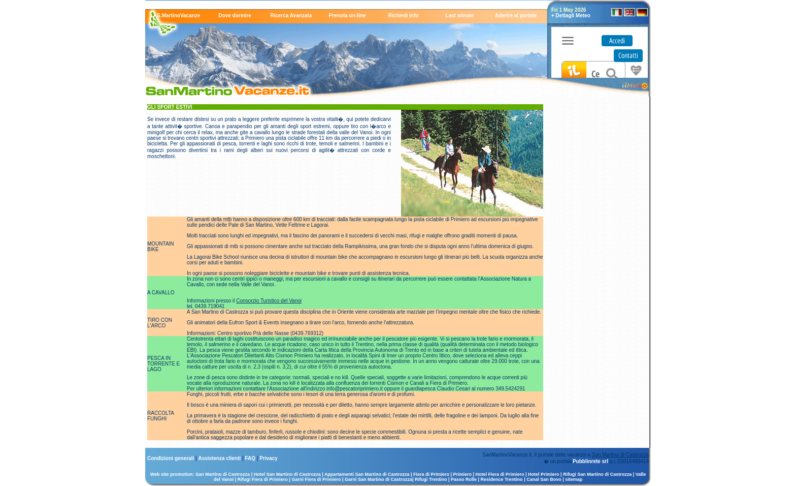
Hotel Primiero (543, 474)
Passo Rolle (464, 479)
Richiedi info (403, 15)
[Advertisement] (596, 256)
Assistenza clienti (220, 458)
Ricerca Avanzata (291, 15)
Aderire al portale (516, 15)
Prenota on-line (347, 15)
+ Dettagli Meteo (570, 15)
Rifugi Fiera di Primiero (263, 479)
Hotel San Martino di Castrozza (287, 474)
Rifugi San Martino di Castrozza (597, 474)
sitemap (573, 479)
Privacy (268, 458)
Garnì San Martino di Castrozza (378, 479)
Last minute (459, 15)
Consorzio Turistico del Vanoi (269, 300)
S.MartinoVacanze (178, 15)
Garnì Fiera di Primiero (316, 479)
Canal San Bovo (543, 479)
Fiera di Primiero (431, 474)
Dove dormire (234, 15)
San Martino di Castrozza (620, 455)
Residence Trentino (502, 479)
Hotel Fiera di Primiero (500, 474)
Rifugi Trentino (431, 479)
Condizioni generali (171, 458)
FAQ (251, 458)
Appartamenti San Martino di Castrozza (367, 474)
